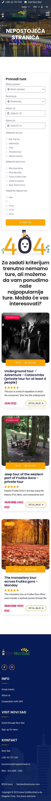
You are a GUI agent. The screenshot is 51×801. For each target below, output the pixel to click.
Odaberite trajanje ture (16, 190)
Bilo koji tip (14, 139)
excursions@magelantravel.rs (16, 764)
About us (6, 695)
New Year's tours (17, 185)
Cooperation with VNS (12, 701)
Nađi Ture (25, 222)
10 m (11, 205)
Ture (11, 147)
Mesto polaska (13, 84)
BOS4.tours (7, 784)
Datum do (10, 120)
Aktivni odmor (15, 156)
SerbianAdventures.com (28, 784)
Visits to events (16, 181)
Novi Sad (31, 363)
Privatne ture (15, 152)
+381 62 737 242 (12, 2)
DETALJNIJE (36, 403)
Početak (13, 44)
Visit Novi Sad (32, 2)
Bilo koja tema (16, 168)
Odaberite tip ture (14, 132)
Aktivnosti (14, 143)
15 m (11, 210)
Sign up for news (10, 729)
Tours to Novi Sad (17, 176)
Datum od (10, 108)
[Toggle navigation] (48, 14)
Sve (11, 197)
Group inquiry (8, 689)
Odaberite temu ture (15, 161)
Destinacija (11, 96)
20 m (11, 214)
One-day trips (15, 172)
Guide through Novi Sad (13, 723)
